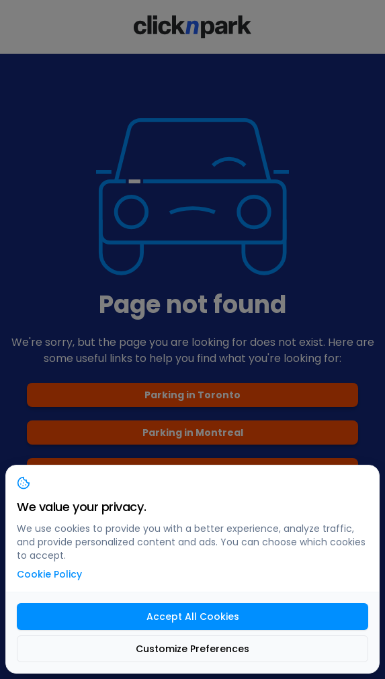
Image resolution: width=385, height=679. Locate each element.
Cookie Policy (49, 574)
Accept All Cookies (192, 616)
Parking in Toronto (192, 395)
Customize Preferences (192, 648)
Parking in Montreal (192, 432)
